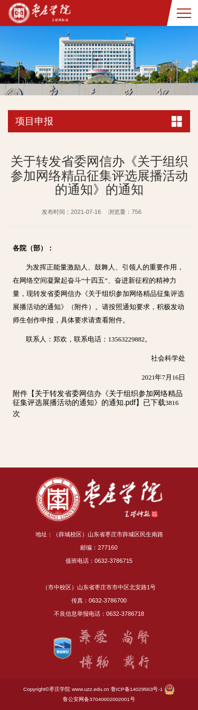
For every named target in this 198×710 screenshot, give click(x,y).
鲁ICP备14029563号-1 (137, 689)
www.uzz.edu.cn (90, 689)
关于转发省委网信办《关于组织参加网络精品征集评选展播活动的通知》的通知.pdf (98, 398)
